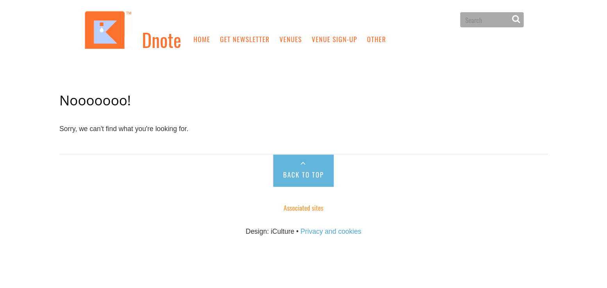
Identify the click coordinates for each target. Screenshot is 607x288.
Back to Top (303, 174)
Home (201, 39)
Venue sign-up (334, 39)
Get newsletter (245, 39)
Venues (290, 39)
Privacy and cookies (330, 231)
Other (376, 39)
